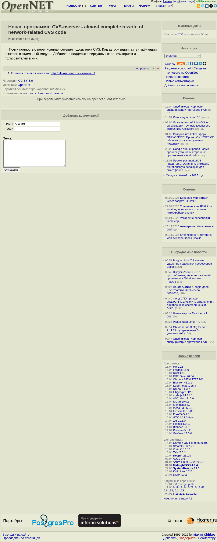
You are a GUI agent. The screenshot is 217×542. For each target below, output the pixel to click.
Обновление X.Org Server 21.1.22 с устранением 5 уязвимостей (187, 330)
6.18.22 (188, 487)
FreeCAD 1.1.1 (182, 414)
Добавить (170, 538)
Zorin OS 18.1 (182, 449)
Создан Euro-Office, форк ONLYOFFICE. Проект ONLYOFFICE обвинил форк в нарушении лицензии (190, 138)
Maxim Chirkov (204, 534)
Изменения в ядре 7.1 (178, 498)
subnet (39, 93)
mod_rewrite (54, 93)
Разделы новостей (177, 68)
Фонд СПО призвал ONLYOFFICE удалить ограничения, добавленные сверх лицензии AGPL (190, 303)
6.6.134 (168, 490)
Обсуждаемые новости (189, 252)
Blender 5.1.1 (181, 427)
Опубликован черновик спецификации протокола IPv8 (187, 108)
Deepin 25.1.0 (182, 455)
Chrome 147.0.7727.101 (188, 379)
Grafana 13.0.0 (182, 433)
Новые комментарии (179, 81)
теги (169, 5)
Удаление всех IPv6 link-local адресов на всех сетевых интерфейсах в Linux (189, 209)
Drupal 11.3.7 (181, 388)
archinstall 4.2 (182, 404)
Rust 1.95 (179, 373)
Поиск (160, 5)
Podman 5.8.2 (182, 430)
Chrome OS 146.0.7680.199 (191, 442)
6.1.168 (179, 490)
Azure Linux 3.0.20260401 (189, 461)
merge (183, 484)
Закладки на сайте (16, 534)
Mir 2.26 (178, 366)
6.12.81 (199, 487)
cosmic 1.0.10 (182, 423)
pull (190, 484)
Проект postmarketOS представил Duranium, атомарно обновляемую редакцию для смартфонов (188, 165)
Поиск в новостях (176, 77)
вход (176, 1)
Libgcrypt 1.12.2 (183, 392)
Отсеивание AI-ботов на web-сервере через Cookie (189, 236)
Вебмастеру (207, 538)
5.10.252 (191, 493)
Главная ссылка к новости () (53, 73)
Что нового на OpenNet (181, 72)
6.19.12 (177, 487)
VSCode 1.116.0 (183, 398)
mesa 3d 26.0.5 (183, 408)
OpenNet (24, 85)
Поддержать (188, 538)
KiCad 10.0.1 (181, 401)
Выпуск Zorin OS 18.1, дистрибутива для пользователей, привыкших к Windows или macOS (189, 276)
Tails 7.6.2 (179, 452)
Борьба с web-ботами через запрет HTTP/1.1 (187, 199)
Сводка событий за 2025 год (184, 175)
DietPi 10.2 (180, 474)
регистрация (187, 1)
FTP (180, 34)
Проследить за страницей (21, 538)
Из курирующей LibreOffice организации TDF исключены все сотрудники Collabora (188, 125)
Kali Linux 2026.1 (184, 471)
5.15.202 (178, 493)
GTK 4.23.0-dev (183, 417)
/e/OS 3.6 (179, 458)
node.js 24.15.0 (182, 395)
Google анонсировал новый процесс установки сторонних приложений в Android (188, 152)
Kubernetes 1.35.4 (184, 385)
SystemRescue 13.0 (186, 468)
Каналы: (170, 64)
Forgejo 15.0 (181, 369)
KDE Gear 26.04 (183, 376)
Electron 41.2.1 (182, 382)
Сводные (199, 68)
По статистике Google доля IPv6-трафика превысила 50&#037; (188, 290)
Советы (189, 189)
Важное (189, 98)
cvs (31, 93)
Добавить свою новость (181, 85)
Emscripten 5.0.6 (183, 411)
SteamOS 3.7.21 (183, 446)
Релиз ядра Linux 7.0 (186, 117)
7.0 (175, 484)
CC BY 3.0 (25, 80)
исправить (142, 68)
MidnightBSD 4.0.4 (185, 465)
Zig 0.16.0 (179, 420)
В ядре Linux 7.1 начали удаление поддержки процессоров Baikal (189, 263)
